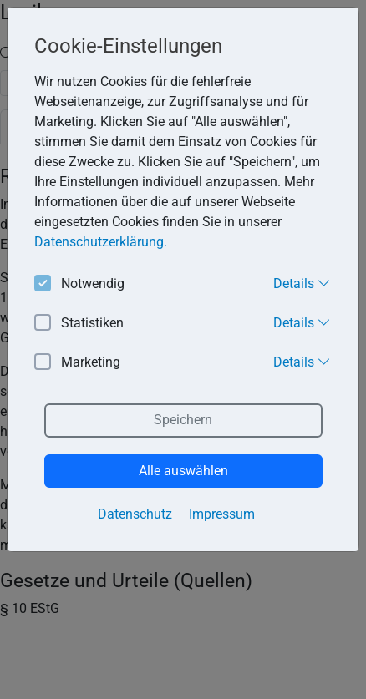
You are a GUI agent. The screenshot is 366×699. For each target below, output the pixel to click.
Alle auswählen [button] (183, 471)
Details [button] (302, 283)
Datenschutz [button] (135, 514)
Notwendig (79, 284)
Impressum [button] (222, 514)
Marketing (77, 362)
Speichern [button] (183, 420)
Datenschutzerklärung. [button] (100, 242)
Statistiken (79, 323)
